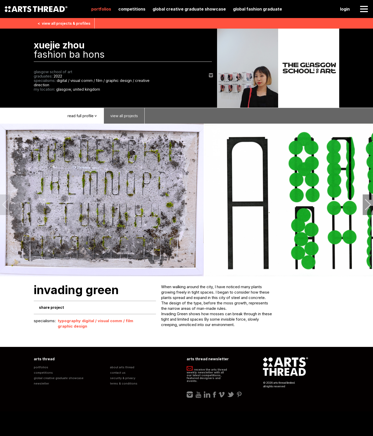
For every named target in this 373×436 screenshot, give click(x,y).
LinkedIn (207, 394)
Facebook (214, 394)
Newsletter (41, 383)
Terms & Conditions (123, 383)
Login (345, 9)
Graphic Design (72, 326)
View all (64, 23)
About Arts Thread (122, 367)
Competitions (131, 9)
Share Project (51, 307)
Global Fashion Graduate (257, 9)
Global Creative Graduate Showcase (189, 9)
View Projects (124, 116)
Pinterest (239, 394)
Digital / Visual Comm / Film (107, 320)
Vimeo (222, 394)
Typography (69, 320)
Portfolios (101, 9)
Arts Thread (36, 9)
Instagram (211, 75)
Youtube (198, 394)
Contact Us (118, 372)
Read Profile (86, 116)
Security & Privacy (122, 378)
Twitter (230, 394)
